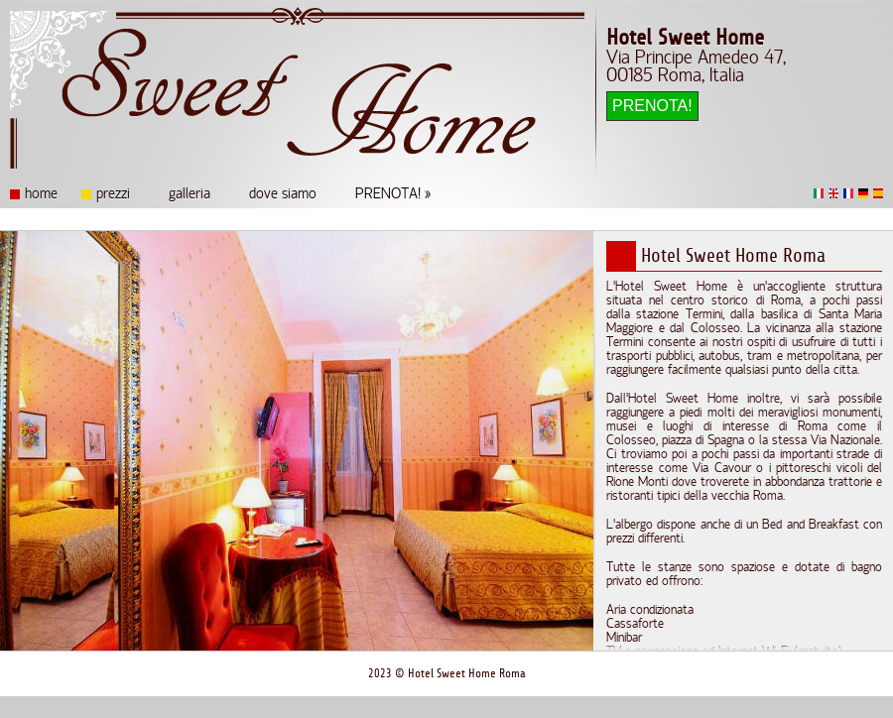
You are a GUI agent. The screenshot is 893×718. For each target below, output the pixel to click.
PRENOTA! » (393, 195)
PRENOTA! (652, 105)
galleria (189, 195)
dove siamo (283, 195)
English (833, 193)
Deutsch (863, 193)
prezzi (113, 195)
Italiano (819, 193)
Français (848, 193)
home (41, 195)
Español (878, 193)
